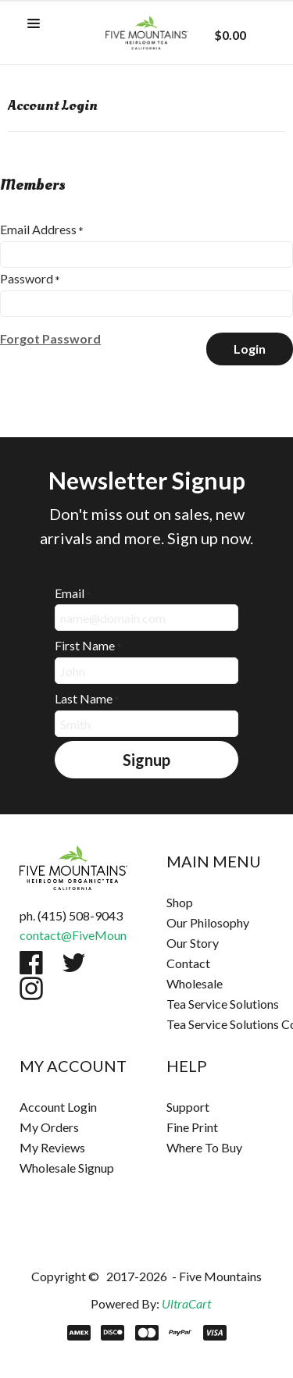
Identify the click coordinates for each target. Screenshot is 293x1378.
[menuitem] (220, 902)
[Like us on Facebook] (31, 962)
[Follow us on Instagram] (31, 988)
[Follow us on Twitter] (74, 962)
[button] (34, 24)
